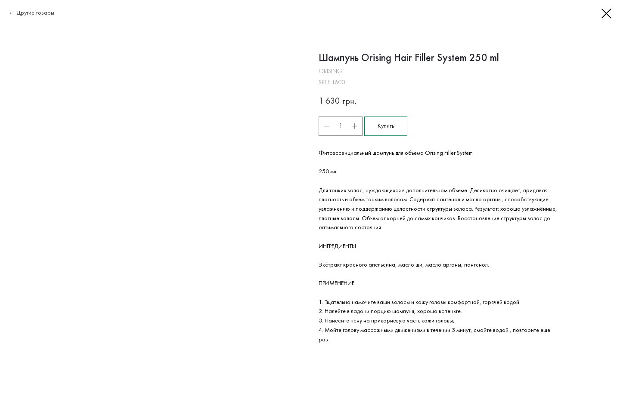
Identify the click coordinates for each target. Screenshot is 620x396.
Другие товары (35, 13)
